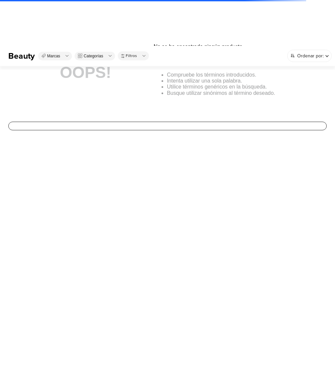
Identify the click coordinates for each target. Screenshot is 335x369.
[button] (55, 56)
